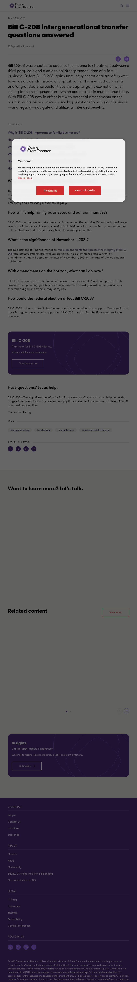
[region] (68, 170)
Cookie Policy (25, 177)
